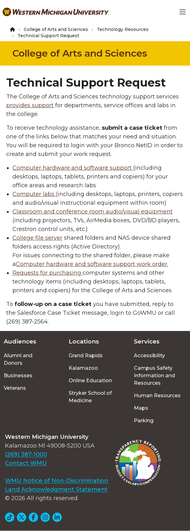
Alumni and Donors (18, 359)
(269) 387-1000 (26, 454)
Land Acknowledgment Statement (56, 489)
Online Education (90, 380)
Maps (141, 408)
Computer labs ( (35, 194)
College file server (37, 237)
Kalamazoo (83, 368)
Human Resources (157, 395)
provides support (30, 105)
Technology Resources (123, 29)
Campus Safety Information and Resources (154, 375)
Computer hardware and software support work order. (92, 264)
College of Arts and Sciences (56, 29)
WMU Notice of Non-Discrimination (56, 480)
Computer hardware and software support (72, 167)
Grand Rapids (86, 355)
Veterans (15, 388)
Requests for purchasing (47, 272)
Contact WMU (26, 463)
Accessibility (149, 355)
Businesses (18, 375)
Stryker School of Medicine (90, 396)
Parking (143, 420)
